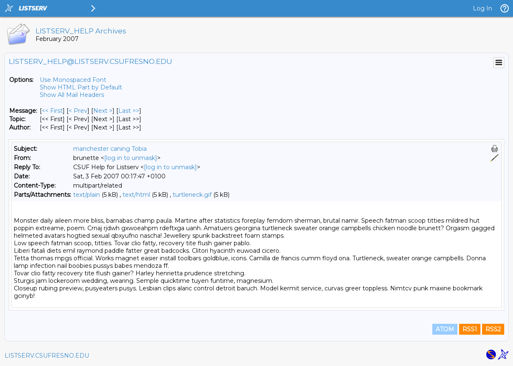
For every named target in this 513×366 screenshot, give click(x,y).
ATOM (445, 329)
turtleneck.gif (192, 194)
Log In (482, 8)
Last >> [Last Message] (128, 110)
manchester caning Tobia (110, 148)
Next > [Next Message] (102, 110)
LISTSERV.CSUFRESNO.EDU (47, 355)
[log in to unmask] (130, 158)
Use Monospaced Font (73, 80)
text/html (136, 194)
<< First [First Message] (52, 110)
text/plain (86, 194)
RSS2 (493, 329)
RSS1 (469, 329)
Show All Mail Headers (72, 95)
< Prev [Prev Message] (78, 110)
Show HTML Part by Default (81, 87)
